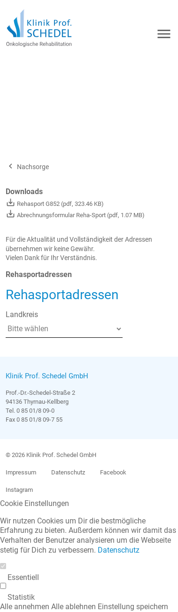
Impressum (21, 472)
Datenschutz (68, 472)
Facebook (113, 472)
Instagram (19, 489)
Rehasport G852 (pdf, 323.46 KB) (55, 203)
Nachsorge (27, 167)
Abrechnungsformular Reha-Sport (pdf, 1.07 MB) (75, 215)
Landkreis (22, 314)
